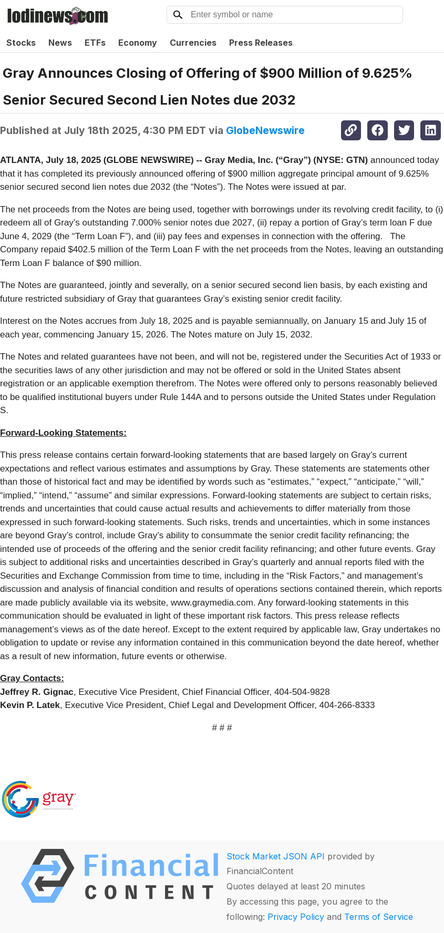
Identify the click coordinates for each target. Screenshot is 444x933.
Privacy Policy (295, 916)
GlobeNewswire (265, 130)
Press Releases (261, 42)
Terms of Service (378, 916)
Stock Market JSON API (275, 856)
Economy (137, 42)
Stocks (21, 42)
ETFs (95, 42)
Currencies (193, 42)
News (60, 42)
